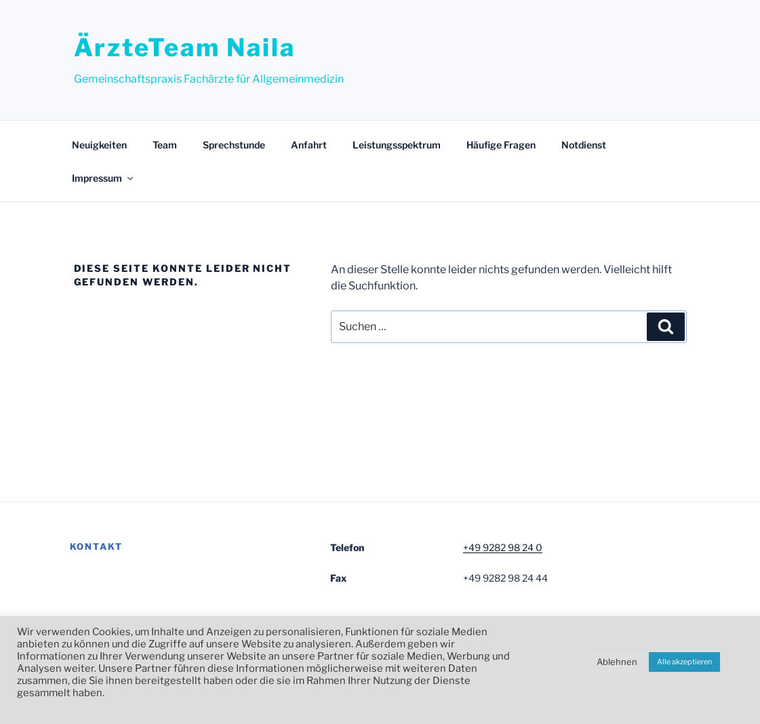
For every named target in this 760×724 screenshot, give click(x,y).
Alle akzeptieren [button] (684, 661)
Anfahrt (309, 144)
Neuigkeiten (99, 144)
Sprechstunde (234, 144)
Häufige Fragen (501, 144)
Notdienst (583, 144)
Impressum (103, 178)
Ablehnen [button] (617, 661)
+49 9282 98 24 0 (502, 547)
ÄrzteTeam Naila (185, 47)
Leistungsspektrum (397, 144)
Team (165, 144)
